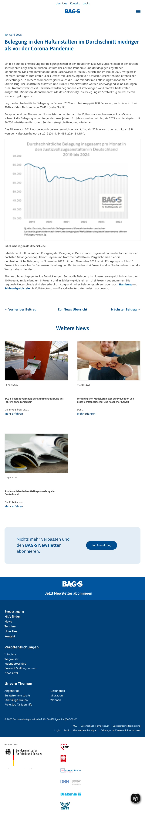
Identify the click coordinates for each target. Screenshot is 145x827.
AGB (75, 725)
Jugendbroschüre (15, 664)
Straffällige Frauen (16, 700)
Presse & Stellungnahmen (21, 668)
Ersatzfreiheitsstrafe (17, 695)
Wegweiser (12, 659)
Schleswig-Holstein (17, 288)
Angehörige (12, 691)
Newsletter (11, 673)
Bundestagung (14, 611)
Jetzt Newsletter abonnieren (68, 593)
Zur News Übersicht (72, 309)
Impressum (103, 725)
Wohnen (55, 700)
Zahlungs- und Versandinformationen (120, 730)
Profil (66, 730)
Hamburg (125, 284)
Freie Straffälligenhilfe (18, 704)
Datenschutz (87, 725)
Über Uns (61, 3)
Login (86, 3)
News (8, 621)
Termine (10, 626)
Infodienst (11, 654)
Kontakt (75, 3)
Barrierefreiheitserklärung (126, 725)
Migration (56, 695)
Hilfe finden (13, 616)
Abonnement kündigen (85, 730)
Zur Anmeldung (102, 545)
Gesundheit (57, 691)
